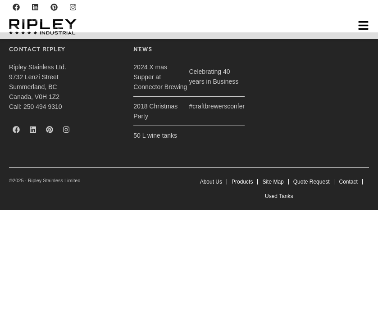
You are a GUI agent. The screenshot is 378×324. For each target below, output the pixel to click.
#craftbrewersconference (223, 106)
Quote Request (311, 182)
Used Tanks (279, 196)
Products (242, 182)
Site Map (272, 182)
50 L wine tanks (155, 135)
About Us (211, 182)
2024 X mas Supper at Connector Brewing (160, 76)
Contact (348, 182)
